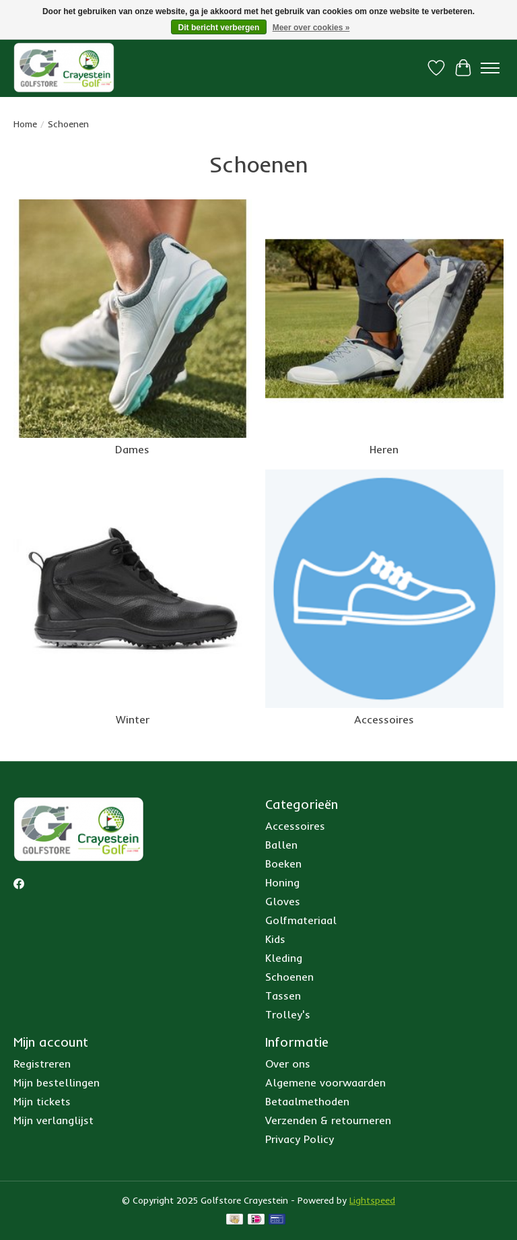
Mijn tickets (42, 1101)
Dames (132, 449)
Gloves (282, 901)
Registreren (42, 1063)
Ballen (281, 844)
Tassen (283, 995)
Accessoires (384, 719)
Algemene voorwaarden (325, 1082)
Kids (275, 939)
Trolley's (287, 1014)
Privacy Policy (299, 1139)
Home (25, 124)
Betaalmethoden (307, 1101)
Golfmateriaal (301, 920)
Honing (282, 882)
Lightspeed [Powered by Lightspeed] (372, 1200)
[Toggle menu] (490, 68)
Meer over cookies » (311, 27)
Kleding (283, 958)
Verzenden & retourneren (328, 1120)
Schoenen (289, 976)
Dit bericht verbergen (219, 27)
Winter (132, 719)
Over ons (287, 1063)
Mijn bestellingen (56, 1082)
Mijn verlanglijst (53, 1120)
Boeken (283, 863)
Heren (384, 449)
